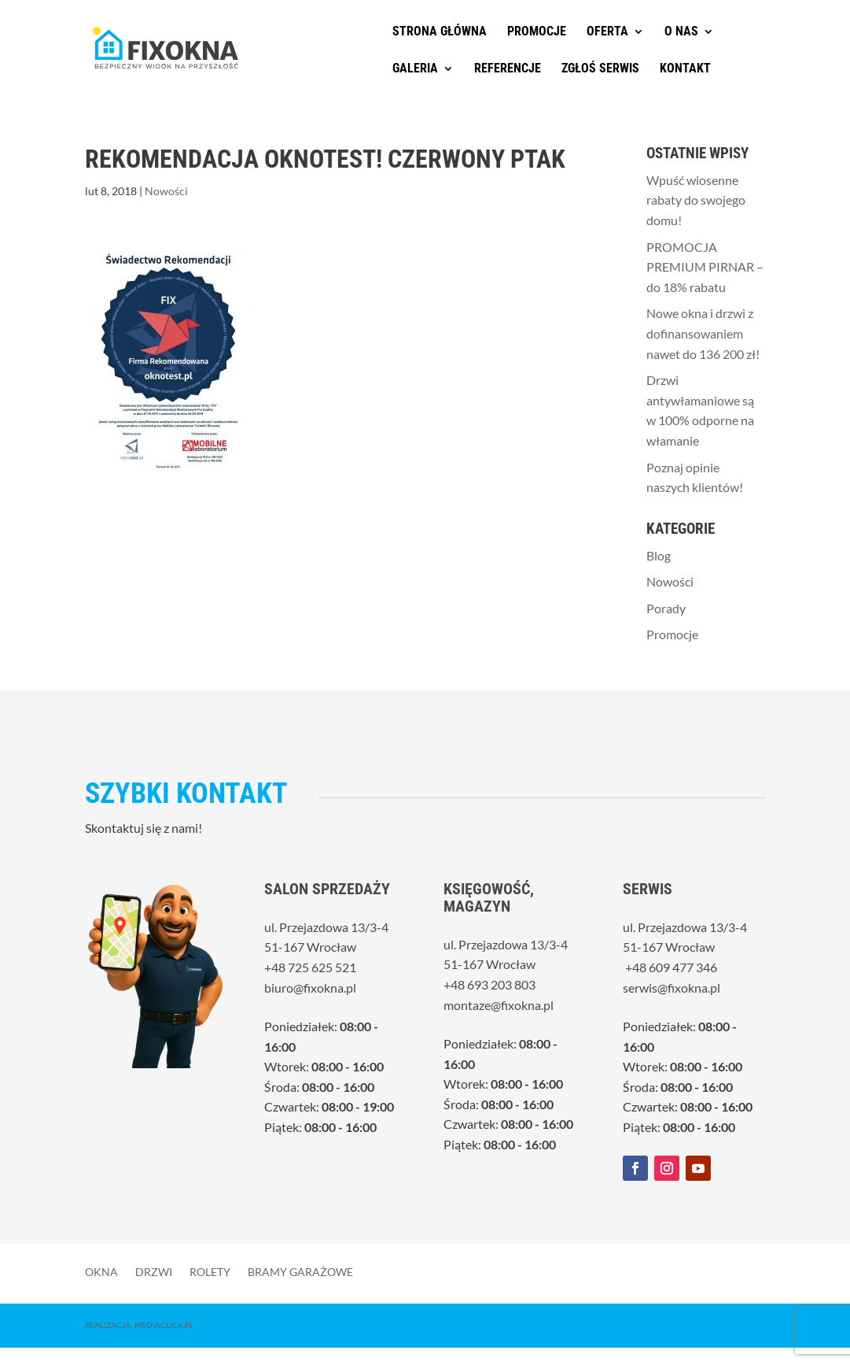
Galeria (415, 69)
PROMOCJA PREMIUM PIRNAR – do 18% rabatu (705, 266)
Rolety (210, 1271)
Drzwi (153, 1271)
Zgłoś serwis (600, 69)
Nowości (166, 191)
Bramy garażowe (300, 1271)
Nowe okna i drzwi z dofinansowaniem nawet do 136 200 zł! (703, 333)
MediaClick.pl (163, 1325)
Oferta (607, 32)
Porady (666, 608)
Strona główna (439, 32)
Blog (658, 555)
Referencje (507, 69)
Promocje (536, 32)
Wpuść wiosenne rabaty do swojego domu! (695, 200)
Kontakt (685, 69)
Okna (101, 1271)
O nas (681, 32)
